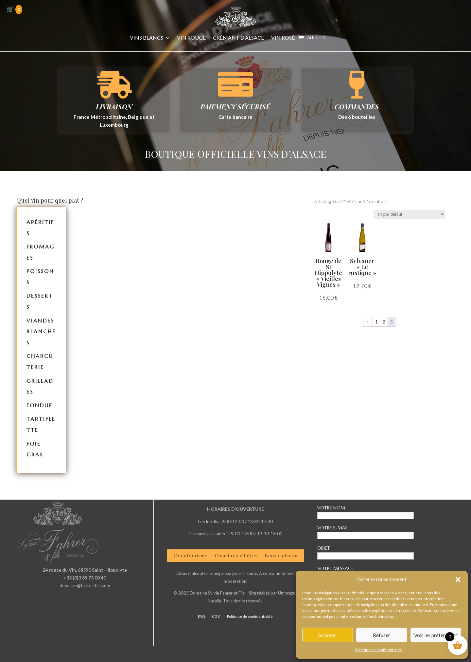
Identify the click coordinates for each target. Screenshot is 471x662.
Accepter (328, 635)
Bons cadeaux (281, 555)
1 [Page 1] (376, 321)
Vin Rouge (191, 38)
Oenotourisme (191, 555)
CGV (216, 616)
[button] (458, 579)
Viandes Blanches (41, 331)
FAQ (201, 616)
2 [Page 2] (384, 321)
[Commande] (409, 214)
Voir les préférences (436, 635)
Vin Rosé (283, 38)
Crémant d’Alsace (238, 38)
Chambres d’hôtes (236, 555)
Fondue (39, 405)
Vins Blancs (146, 38)
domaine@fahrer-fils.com (85, 585)
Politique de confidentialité (378, 649)
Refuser (381, 635)
